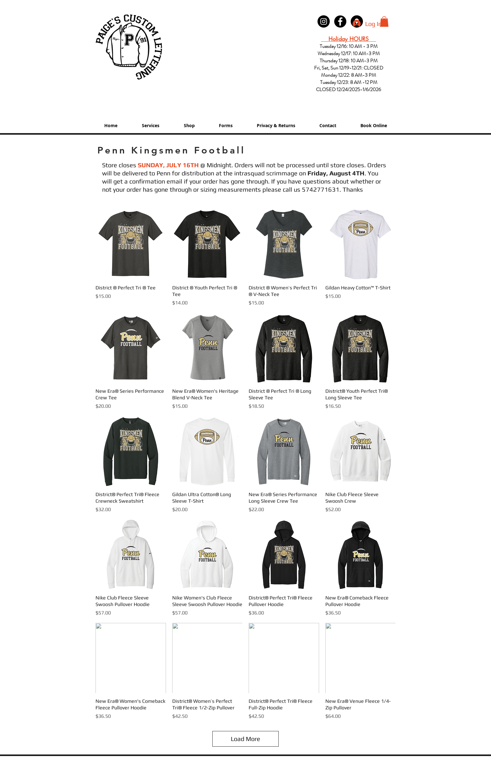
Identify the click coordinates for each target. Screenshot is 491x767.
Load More (245, 738)
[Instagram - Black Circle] (324, 21)
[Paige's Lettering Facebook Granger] (340, 21)
